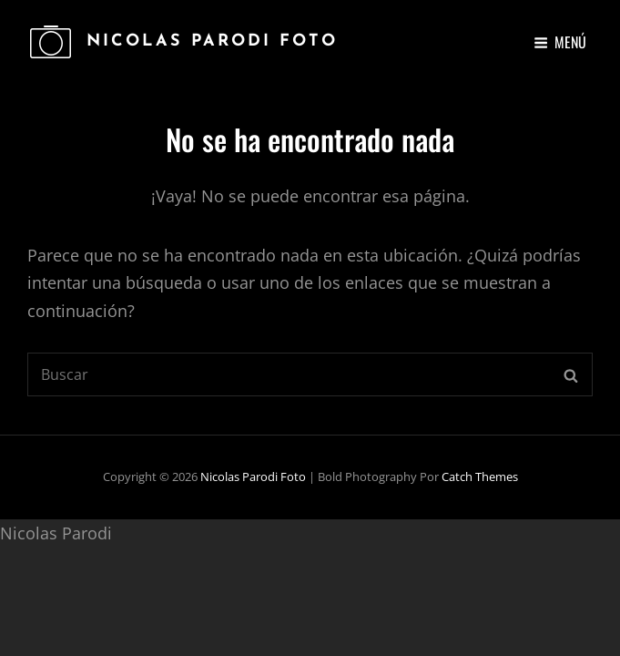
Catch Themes (480, 476)
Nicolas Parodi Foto (212, 41)
